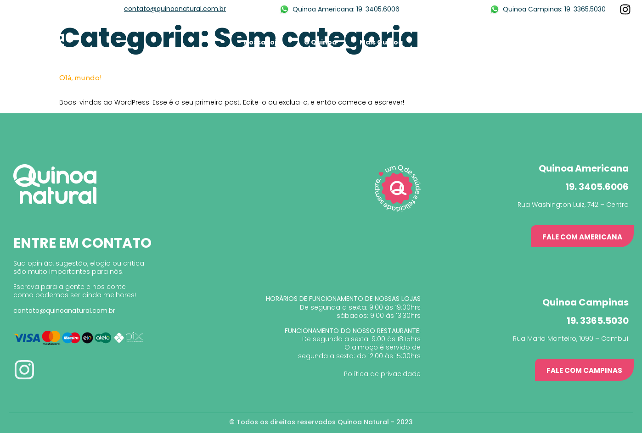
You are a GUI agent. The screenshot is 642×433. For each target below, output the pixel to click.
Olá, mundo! (80, 77)
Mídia (444, 42)
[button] (582, 236)
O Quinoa (320, 42)
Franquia (492, 42)
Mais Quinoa (385, 42)
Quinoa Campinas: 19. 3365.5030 (554, 9)
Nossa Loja (262, 42)
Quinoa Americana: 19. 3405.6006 (346, 9)
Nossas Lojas (553, 42)
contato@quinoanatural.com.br (175, 8)
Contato (614, 42)
